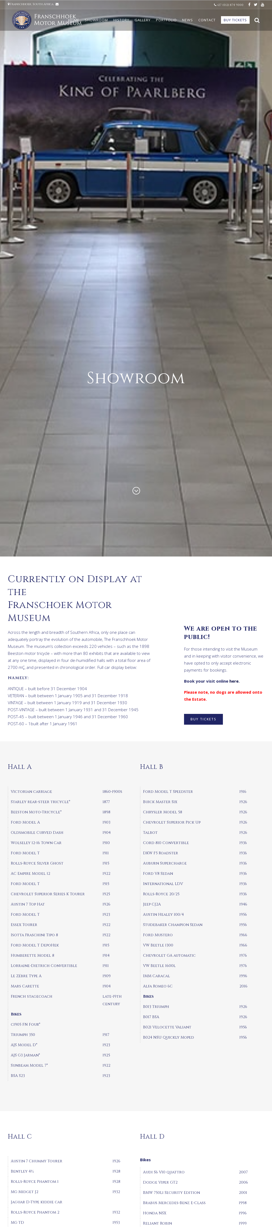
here (234, 681)
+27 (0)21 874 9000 (229, 5)
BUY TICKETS (203, 719)
